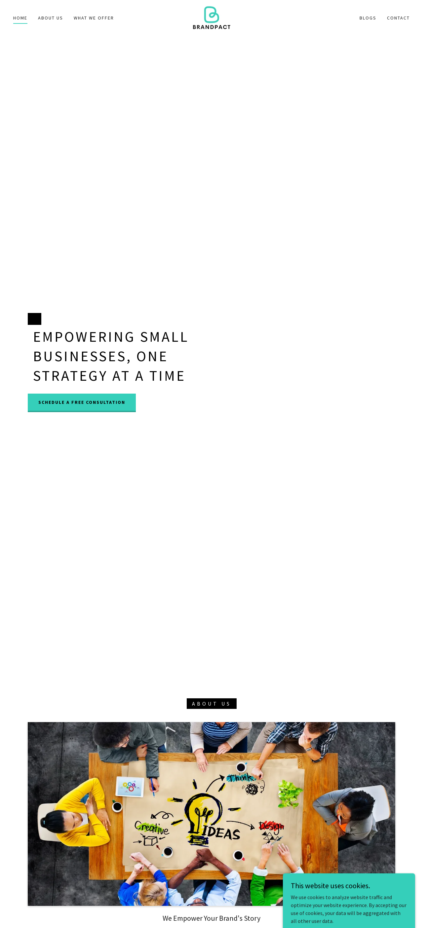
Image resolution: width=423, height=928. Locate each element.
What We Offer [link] (94, 18)
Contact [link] (398, 18)
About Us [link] (50, 18)
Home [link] (20, 18)
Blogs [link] (368, 18)
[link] (211, 17)
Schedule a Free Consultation (81, 402)
